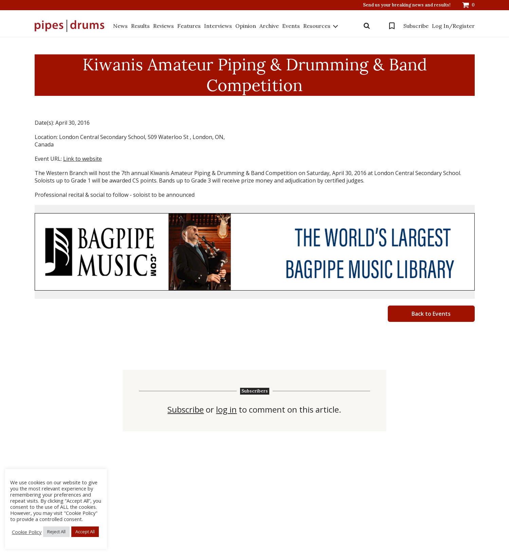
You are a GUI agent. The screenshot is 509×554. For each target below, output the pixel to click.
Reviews (163, 25)
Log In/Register (453, 25)
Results (140, 25)
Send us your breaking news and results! (407, 5)
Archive (269, 25)
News (120, 25)
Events (291, 25)
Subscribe (416, 25)
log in (226, 409)
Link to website (82, 158)
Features (189, 25)
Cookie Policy (26, 532)
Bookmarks (392, 26)
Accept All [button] (85, 532)
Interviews (218, 25)
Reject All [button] (56, 532)
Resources (316, 25)
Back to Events (431, 313)
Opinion (245, 25)
